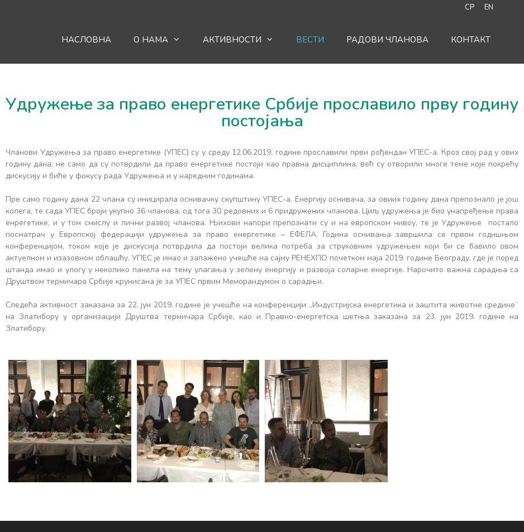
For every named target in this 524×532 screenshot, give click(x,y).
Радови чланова (387, 39)
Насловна (86, 39)
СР (469, 7)
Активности (244, 40)
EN (488, 7)
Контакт (470, 39)
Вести (310, 39)
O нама (163, 40)
